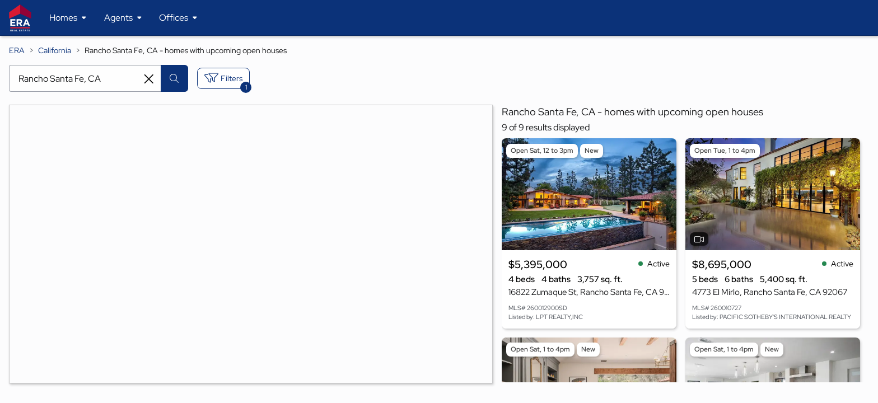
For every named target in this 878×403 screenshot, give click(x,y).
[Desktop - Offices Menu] (178, 18)
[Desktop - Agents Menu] (123, 18)
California (54, 50)
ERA (17, 50)
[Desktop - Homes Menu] (67, 18)
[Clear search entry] (149, 78)
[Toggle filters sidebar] (223, 78)
